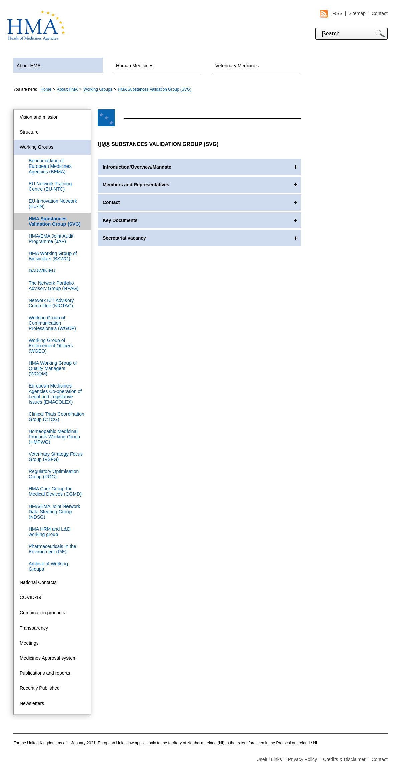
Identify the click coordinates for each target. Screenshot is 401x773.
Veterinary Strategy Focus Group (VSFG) (56, 456)
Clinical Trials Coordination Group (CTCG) (56, 416)
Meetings (29, 643)
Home (46, 89)
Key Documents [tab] (120, 220)
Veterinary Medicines (237, 65)
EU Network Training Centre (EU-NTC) (50, 186)
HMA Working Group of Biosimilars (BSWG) (53, 256)
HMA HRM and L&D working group (49, 531)
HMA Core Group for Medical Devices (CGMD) (55, 491)
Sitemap (356, 13)
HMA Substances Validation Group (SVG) (155, 89)
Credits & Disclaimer (344, 759)
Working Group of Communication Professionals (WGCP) (52, 323)
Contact (380, 13)
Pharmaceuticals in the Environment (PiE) (52, 549)
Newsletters (32, 703)
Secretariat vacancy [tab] (124, 238)
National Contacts (38, 582)
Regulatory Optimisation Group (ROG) (54, 474)
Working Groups (97, 89)
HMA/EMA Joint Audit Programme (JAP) (51, 238)
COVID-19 (30, 597)
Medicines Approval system (48, 658)
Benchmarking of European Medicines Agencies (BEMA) (50, 166)
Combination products (42, 612)
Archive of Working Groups (48, 566)
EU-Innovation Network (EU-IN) (53, 203)
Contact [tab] (111, 202)
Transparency (34, 628)
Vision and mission (39, 117)
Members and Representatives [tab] (136, 184)
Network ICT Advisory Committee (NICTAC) (51, 303)
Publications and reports (45, 673)
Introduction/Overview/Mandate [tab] (137, 167)
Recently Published (40, 688)
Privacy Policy (302, 759)
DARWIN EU (42, 270)
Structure (29, 132)
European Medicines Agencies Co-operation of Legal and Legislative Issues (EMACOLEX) (55, 394)
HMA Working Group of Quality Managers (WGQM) (53, 368)
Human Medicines (134, 65)
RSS (331, 13)
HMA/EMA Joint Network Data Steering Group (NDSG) (54, 512)
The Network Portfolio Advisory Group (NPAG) (53, 285)
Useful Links (269, 759)
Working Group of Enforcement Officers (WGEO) (51, 346)
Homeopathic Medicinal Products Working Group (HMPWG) (54, 437)
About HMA (29, 65)
